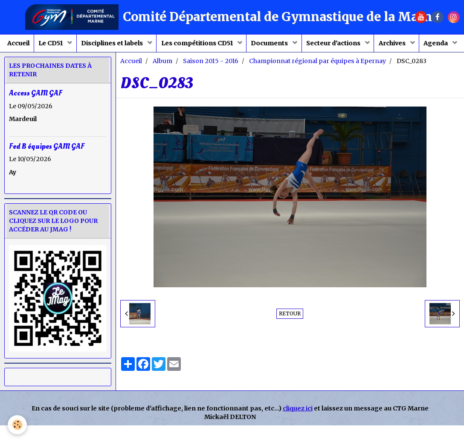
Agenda (228, 66)
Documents (295, 45)
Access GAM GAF (35, 118)
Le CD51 (64, 45)
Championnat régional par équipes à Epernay (317, 86)
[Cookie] (18, 424)
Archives (426, 45)
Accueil (27, 45)
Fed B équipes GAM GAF (46, 171)
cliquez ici (298, 433)
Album (162, 86)
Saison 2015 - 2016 (210, 86)
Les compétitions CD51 (218, 45)
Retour (290, 338)
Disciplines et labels (129, 45)
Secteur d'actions (363, 45)
